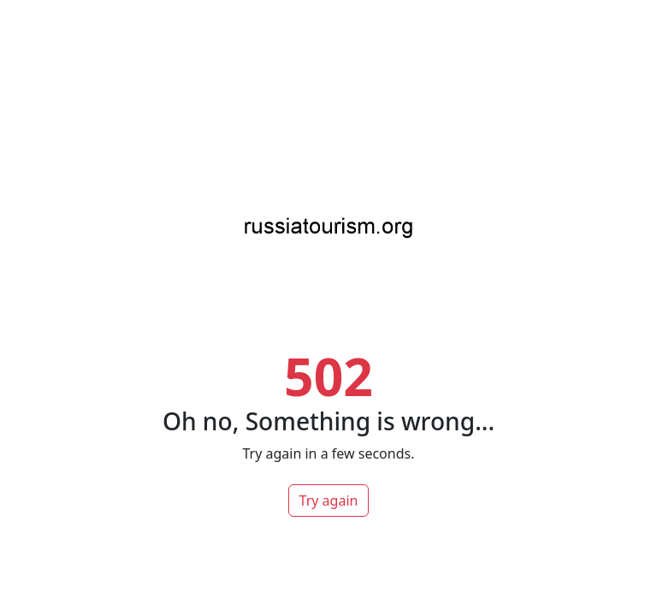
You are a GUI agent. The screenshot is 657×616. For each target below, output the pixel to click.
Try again (328, 500)
